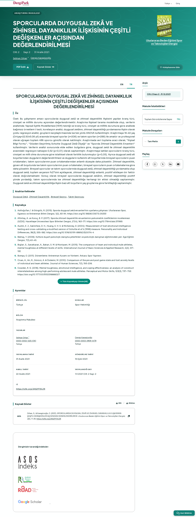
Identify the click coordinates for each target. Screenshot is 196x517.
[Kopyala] (129, 416)
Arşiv (145, 82)
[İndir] (178, 142)
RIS (119, 403)
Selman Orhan (20, 58)
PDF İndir (22, 67)
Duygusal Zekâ (20, 197)
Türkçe (168, 4)
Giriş (178, 3)
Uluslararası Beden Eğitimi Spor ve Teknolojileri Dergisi (164, 42)
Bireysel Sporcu (59, 197)
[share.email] (178, 164)
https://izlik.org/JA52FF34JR (30, 389)
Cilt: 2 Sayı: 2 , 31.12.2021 (159, 94)
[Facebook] (147, 164)
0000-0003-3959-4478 (85, 341)
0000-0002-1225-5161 (26, 341)
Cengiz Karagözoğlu (41, 58)
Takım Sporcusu (76, 197)
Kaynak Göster (45, 67)
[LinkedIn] (170, 164)
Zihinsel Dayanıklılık (39, 197)
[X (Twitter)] (162, 164)
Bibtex (130, 403)
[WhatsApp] (155, 164)
